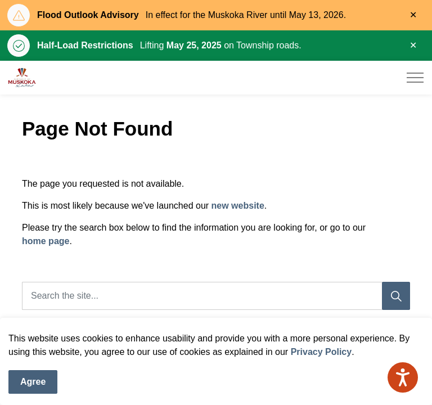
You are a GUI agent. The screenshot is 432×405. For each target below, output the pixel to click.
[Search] (396, 296)
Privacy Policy (321, 353)
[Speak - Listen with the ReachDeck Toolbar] (403, 377)
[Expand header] (415, 77)
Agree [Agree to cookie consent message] (33, 383)
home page (45, 241)
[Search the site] (216, 296)
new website (238, 205)
